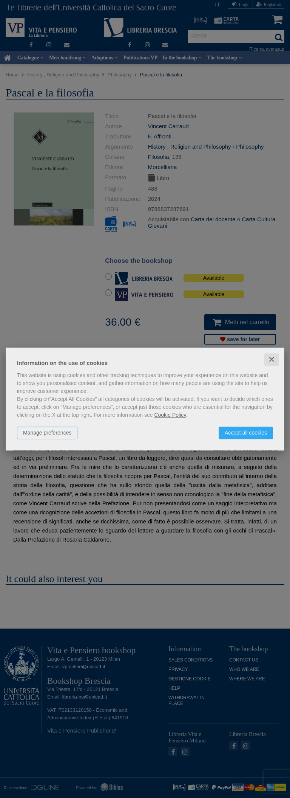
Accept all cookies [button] (246, 433)
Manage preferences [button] (47, 433)
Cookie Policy (170, 415)
